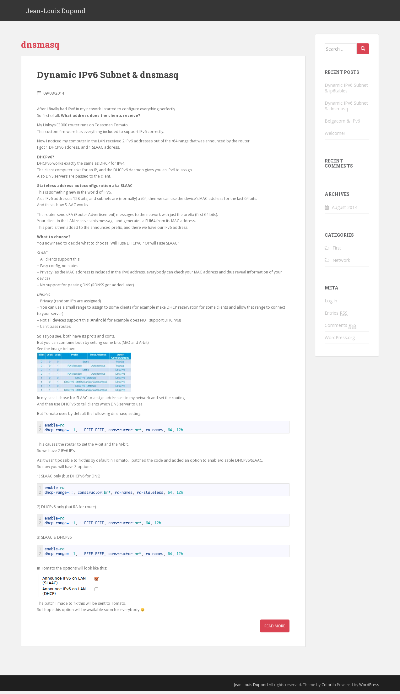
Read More (274, 628)
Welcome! (335, 136)
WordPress (369, 687)
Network (341, 263)
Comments (340, 328)
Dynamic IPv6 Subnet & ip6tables (346, 90)
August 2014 (344, 210)
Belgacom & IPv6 (342, 124)
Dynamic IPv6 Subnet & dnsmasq (107, 77)
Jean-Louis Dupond (55, 12)
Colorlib (329, 687)
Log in (331, 303)
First (336, 251)
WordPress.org (340, 340)
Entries (336, 316)
